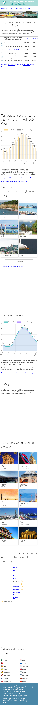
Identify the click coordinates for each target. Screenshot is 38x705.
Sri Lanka (25, 678)
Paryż (3, 466)
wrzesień (16, 589)
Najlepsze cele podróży (8, 546)
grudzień (15, 597)
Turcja (22, 487)
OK (33, 687)
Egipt (23, 660)
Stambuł (24, 485)
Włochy (3, 487)
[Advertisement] (19, 89)
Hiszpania (4, 524)
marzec (15, 573)
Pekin (3, 541)
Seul (22, 522)
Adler (3, 236)
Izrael (24, 672)
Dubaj (4, 501)
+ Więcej (19, 261)
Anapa (3, 217)
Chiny (3, 543)
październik (16, 592)
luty (14, 570)
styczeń (15, 567)
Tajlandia (25, 666)
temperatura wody (13, 49)
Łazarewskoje (6, 255)
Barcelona (5, 522)
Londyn (23, 466)
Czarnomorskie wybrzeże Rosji (23, 8)
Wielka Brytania (24, 468)
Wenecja (24, 503)
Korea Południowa (25, 524)
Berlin (22, 541)
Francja (3, 468)
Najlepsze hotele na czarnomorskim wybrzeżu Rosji (17, 178)
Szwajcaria (7, 675)
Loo (21, 255)
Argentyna (25, 675)
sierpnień (16, 587)
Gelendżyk (34, 39)
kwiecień (15, 576)
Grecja (24, 663)
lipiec (14, 584)
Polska (24, 669)
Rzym (4, 485)
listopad (15, 595)
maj (14, 578)
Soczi (26, 39)
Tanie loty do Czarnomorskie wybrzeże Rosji (15, 181)
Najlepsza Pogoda (6, 8)
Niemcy (22, 543)
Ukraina (6, 669)
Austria (6, 663)
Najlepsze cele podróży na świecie (12, 266)
